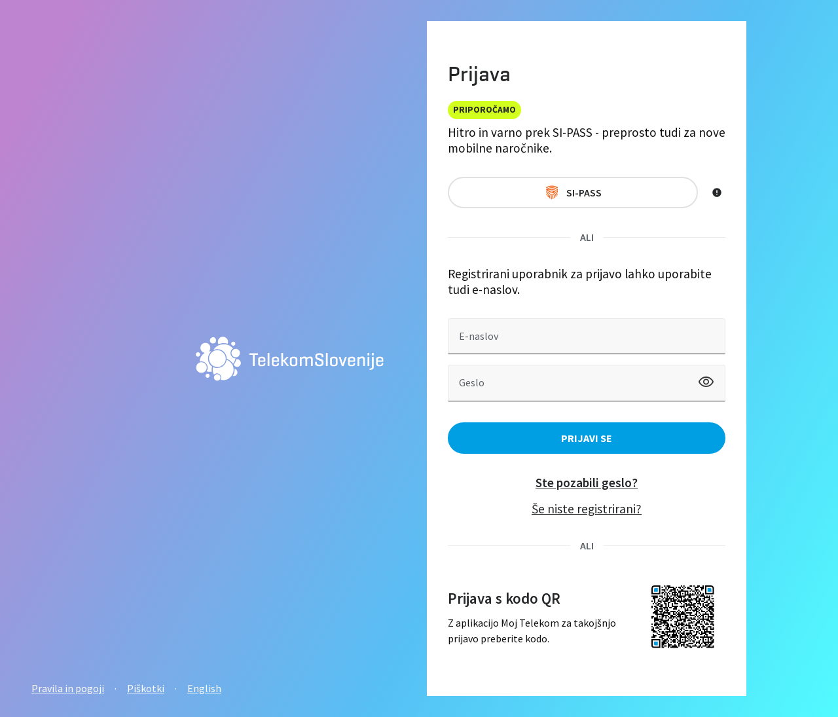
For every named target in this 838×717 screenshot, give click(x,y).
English (204, 688)
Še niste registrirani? (587, 509)
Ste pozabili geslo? (587, 482)
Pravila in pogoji (67, 688)
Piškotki (145, 688)
